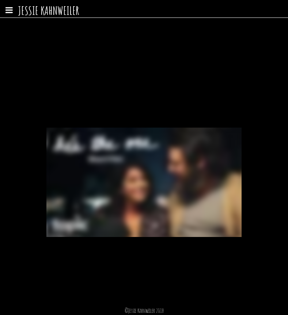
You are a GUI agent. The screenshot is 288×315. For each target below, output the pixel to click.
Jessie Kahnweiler (48, 10)
